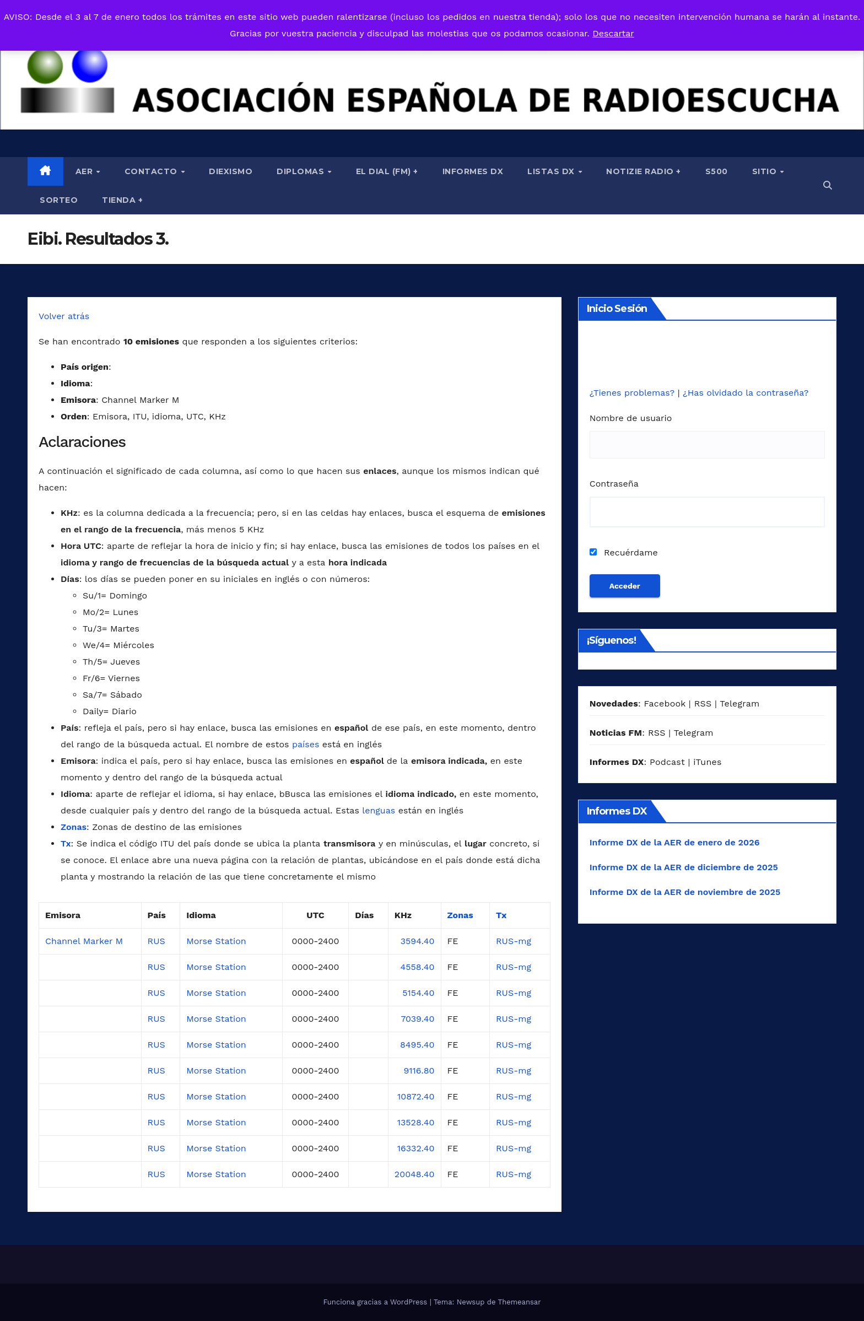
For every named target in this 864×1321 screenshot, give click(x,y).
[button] (827, 185)
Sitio (765, 171)
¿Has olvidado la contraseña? (745, 392)
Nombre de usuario (631, 418)
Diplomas (302, 171)
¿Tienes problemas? (634, 392)
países (305, 744)
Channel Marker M (84, 941)
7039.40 (417, 1018)
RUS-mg (513, 941)
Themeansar (519, 1302)
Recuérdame (624, 552)
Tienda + (122, 200)
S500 (716, 171)
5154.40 (418, 993)
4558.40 (417, 967)
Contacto (152, 171)
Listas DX (552, 171)
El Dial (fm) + (387, 171)
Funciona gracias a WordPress (376, 1302)
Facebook (664, 703)
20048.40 (415, 1174)
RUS (156, 941)
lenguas (378, 810)
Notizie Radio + (643, 171)
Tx (66, 843)
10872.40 (416, 1096)
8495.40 (417, 1044)
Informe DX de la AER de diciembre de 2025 (684, 867)
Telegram (739, 703)
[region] (432, 65)
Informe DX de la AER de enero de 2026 (675, 842)
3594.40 (418, 941)
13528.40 (416, 1122)
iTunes (707, 762)
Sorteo (59, 200)
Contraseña (614, 483)
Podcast (667, 762)
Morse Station (216, 941)
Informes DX (473, 171)
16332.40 (416, 1148)
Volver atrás (64, 316)
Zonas (74, 827)
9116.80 (418, 1070)
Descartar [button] (613, 33)
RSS (703, 703)
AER (85, 171)
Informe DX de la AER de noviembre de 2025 (685, 892)
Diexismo (230, 171)
